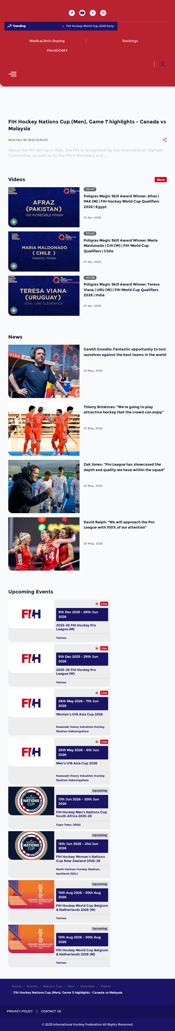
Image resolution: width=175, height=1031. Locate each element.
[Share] (164, 139)
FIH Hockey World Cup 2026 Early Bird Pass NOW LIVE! (109, 26)
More (161, 180)
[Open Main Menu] (12, 74)
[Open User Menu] (162, 64)
